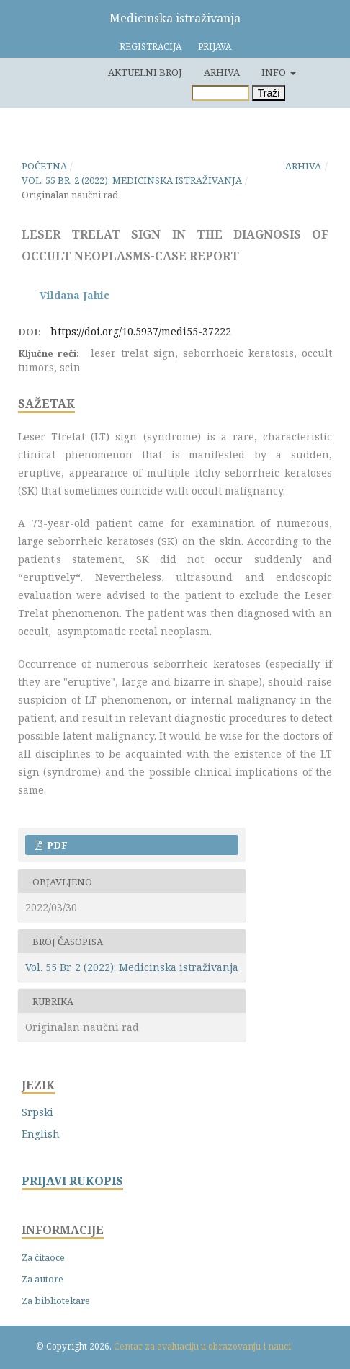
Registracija (150, 46)
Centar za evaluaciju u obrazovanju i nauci (202, 1346)
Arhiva (222, 72)
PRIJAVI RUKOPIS (72, 1181)
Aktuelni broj (145, 72)
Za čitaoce (43, 1257)
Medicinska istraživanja (175, 18)
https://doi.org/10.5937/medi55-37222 (140, 331)
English (41, 1133)
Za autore (42, 1278)
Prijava (214, 46)
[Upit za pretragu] (220, 93)
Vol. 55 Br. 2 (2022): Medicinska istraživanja (132, 180)
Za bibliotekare (56, 1300)
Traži (269, 93)
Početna (44, 165)
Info (274, 72)
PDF (56, 844)
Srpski (37, 1112)
